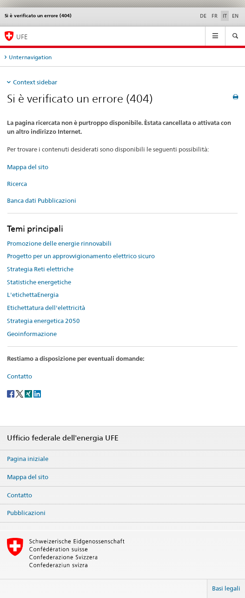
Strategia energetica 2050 (43, 320)
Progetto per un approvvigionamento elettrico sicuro (81, 256)
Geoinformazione (32, 333)
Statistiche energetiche (39, 282)
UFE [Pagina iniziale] (21, 37)
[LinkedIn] (37, 393)
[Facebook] (11, 393)
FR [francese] (215, 16)
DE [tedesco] (203, 16)
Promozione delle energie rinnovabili (59, 243)
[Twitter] (20, 393)
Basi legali (226, 588)
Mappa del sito (27, 167)
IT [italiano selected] (225, 16)
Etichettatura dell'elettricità (46, 307)
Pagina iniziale (27, 458)
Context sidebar (35, 82)
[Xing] (29, 393)
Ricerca (17, 183)
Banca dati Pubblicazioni (41, 200)
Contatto (19, 376)
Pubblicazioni (26, 512)
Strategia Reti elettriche (40, 269)
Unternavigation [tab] (30, 57)
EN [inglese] (235, 16)
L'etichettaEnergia (33, 294)
